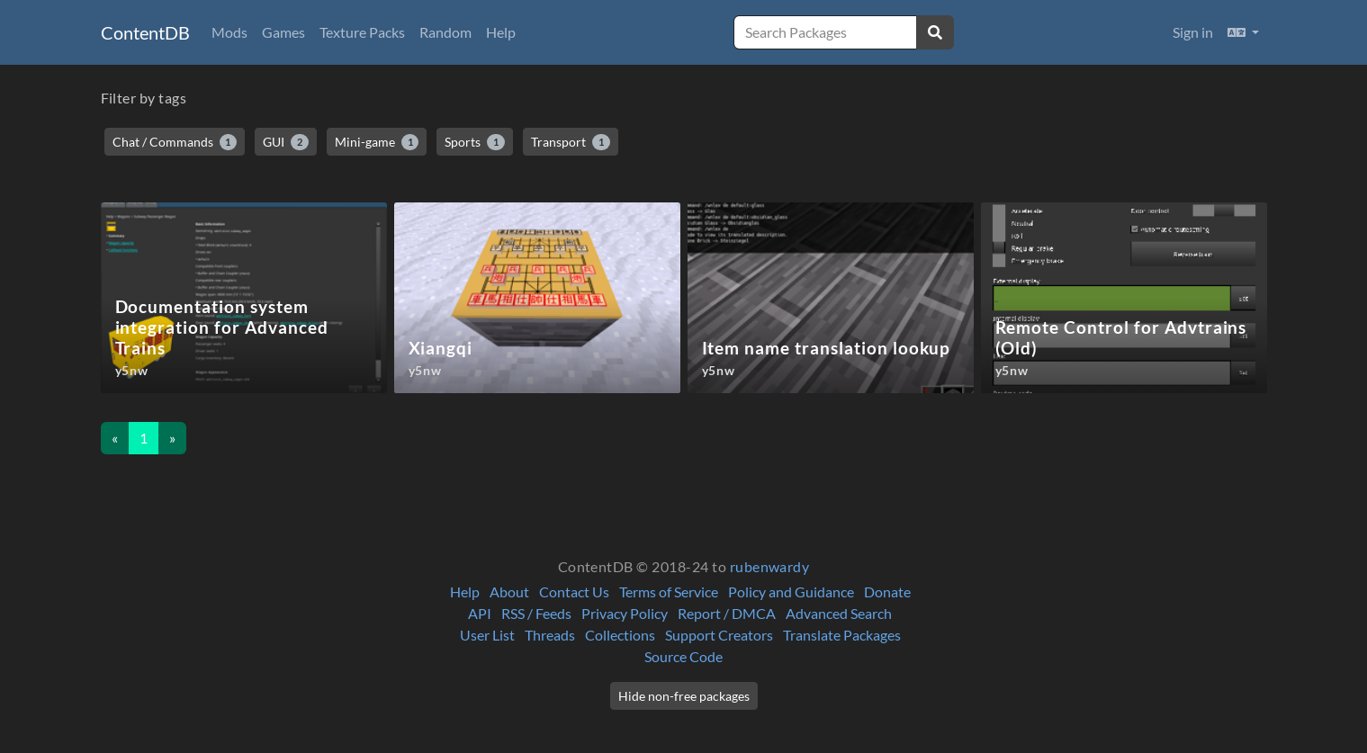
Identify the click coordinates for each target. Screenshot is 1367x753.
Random (445, 31)
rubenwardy (770, 566)
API (479, 613)
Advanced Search (839, 613)
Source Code (683, 656)
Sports (475, 142)
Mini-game (377, 142)
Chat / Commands (175, 142)
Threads (550, 634)
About (509, 591)
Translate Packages (842, 634)
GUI (286, 142)
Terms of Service (668, 591)
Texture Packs (362, 31)
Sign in (1193, 31)
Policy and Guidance (791, 591)
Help (501, 31)
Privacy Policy (624, 613)
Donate (887, 591)
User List (487, 634)
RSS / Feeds (536, 613)
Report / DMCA (727, 613)
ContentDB (145, 32)
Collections (620, 634)
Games (283, 31)
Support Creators (719, 634)
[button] (1243, 32)
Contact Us (574, 591)
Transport (570, 142)
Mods (229, 31)
